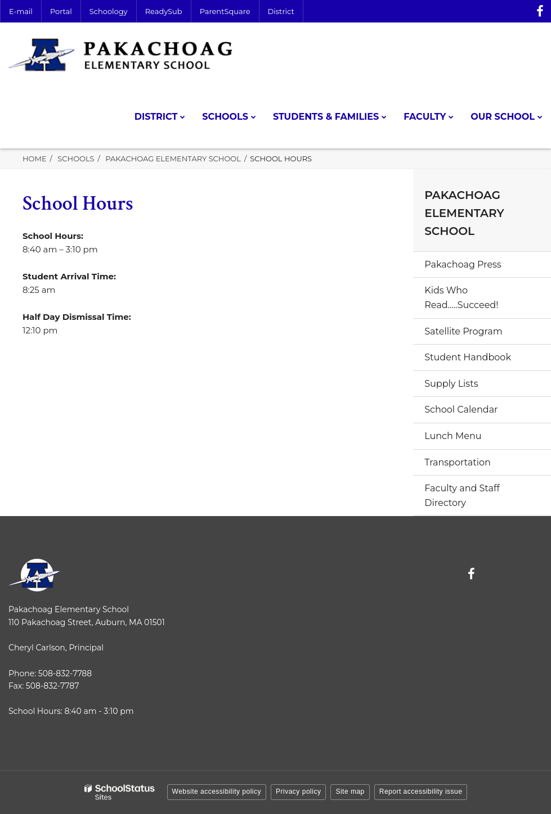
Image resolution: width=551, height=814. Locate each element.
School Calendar (461, 409)
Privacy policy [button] (298, 791)
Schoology (108, 11)
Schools (75, 158)
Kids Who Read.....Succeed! (461, 297)
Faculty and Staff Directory (462, 495)
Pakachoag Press (462, 264)
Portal (61, 11)
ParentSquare (225, 11)
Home (35, 158)
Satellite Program (463, 331)
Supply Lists (451, 383)
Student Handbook (467, 357)
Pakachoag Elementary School (173, 158)
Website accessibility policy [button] (217, 791)
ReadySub (163, 11)
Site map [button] (349, 791)
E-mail (21, 11)
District (281, 11)
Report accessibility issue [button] (421, 791)
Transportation (457, 462)
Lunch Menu (452, 436)
